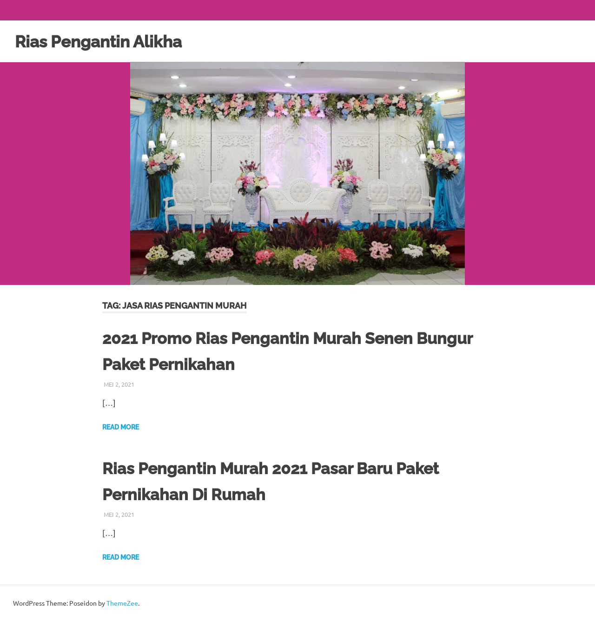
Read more (120, 427)
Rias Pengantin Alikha (106, 41)
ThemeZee (122, 603)
